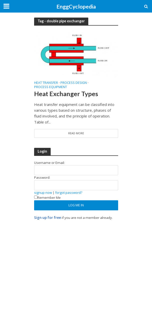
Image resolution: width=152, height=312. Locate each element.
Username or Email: (49, 162)
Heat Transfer (46, 83)
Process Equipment (50, 87)
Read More (76, 133)
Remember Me (47, 197)
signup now (43, 192)
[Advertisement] (76, 260)
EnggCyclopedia (76, 6)
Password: (42, 177)
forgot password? (68, 192)
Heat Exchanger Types (66, 93)
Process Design (73, 83)
